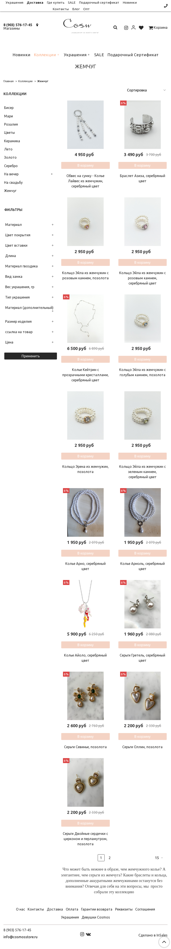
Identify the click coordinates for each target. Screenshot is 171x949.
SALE (99, 54)
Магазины (11, 28)
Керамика (12, 141)
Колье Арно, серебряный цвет (85, 566)
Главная (8, 81)
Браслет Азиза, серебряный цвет (142, 178)
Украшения (75, 54)
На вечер (11, 174)
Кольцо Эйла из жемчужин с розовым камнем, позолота (85, 275)
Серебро (11, 166)
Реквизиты (124, 909)
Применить (31, 356)
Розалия (11, 124)
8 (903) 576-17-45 (17, 25)
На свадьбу (13, 182)
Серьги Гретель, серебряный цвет (142, 657)
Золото (10, 157)
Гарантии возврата (96, 909)
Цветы (9, 132)
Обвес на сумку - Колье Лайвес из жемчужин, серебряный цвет (85, 181)
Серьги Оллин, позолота (142, 747)
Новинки (21, 54)
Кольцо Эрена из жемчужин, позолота (85, 469)
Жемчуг (10, 191)
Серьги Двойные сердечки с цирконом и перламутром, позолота (85, 839)
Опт (86, 9)
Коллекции (45, 54)
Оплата (72, 909)
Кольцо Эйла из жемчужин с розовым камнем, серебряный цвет (142, 278)
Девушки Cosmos (96, 917)
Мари (8, 116)
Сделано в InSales (153, 935)
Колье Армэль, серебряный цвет (142, 566)
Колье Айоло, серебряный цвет (85, 657)
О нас (20, 909)
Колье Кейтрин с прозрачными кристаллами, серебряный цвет (85, 375)
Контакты (61, 9)
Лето (8, 149)
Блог (76, 9)
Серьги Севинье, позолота (85, 747)
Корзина (158, 27)
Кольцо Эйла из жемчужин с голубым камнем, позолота (142, 372)
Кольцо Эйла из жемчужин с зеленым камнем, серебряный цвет (142, 472)
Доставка (55, 909)
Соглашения (145, 909)
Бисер (9, 108)
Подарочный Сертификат (132, 54)
